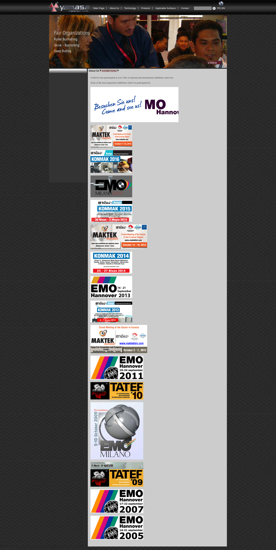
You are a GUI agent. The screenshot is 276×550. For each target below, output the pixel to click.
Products (145, 8)
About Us (114, 8)
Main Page (98, 8)
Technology (130, 8)
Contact (185, 8)
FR (218, 8)
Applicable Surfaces (165, 8)
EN (223, 8)
